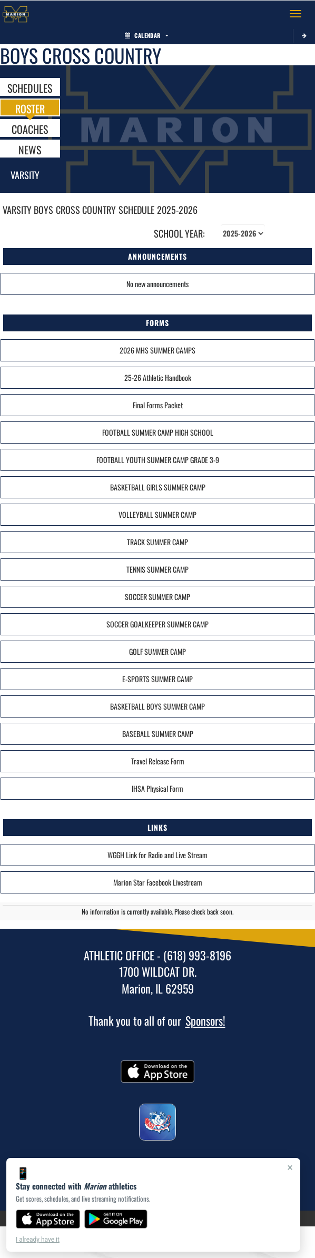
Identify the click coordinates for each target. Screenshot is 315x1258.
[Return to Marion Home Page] (16, 14)
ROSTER (30, 108)
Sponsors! (205, 1020)
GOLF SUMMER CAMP (157, 651)
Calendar (146, 35)
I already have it (38, 1239)
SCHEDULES (29, 87)
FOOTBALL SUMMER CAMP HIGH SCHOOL (157, 432)
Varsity (25, 175)
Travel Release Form (157, 760)
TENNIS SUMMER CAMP (157, 569)
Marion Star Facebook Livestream (157, 882)
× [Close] (290, 1167)
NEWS (29, 149)
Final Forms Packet (158, 404)
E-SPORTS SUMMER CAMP (157, 678)
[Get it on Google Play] (116, 1219)
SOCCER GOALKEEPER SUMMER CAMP (157, 624)
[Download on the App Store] (48, 1219)
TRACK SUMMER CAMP (157, 541)
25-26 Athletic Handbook (157, 377)
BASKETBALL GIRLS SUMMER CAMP (157, 487)
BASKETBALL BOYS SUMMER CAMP (157, 706)
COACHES (30, 128)
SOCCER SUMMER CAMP (157, 596)
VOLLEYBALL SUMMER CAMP (157, 514)
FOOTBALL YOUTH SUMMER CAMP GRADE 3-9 (157, 459)
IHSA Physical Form (157, 788)
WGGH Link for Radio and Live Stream (157, 854)
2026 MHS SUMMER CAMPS (157, 350)
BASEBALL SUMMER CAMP (157, 733)
